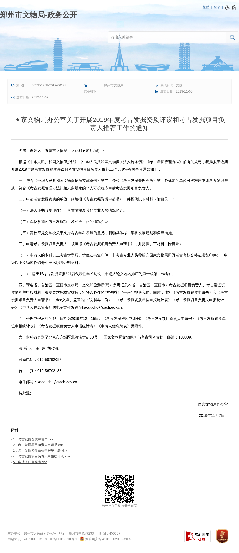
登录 (217, 7)
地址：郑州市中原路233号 (78, 533)
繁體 (206, 7)
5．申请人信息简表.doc (30, 462)
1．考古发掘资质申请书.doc (33, 439)
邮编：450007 (109, 533)
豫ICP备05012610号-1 (60, 539)
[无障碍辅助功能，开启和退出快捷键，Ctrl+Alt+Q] (231, 7)
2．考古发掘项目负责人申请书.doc (38, 445)
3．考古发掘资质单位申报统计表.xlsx (40, 451)
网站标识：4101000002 (24, 539)
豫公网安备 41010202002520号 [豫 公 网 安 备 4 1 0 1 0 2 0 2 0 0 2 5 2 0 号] (105, 538)
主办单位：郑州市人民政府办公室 (31, 533)
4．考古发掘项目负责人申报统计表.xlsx (41, 456)
